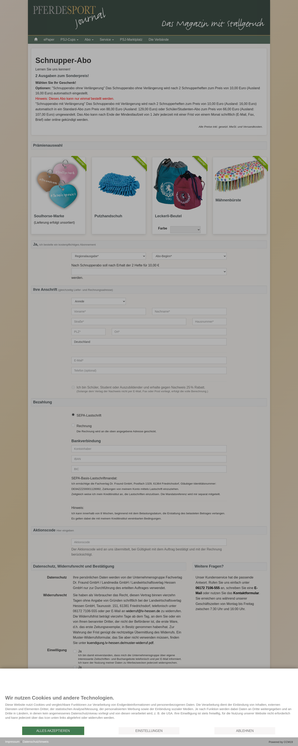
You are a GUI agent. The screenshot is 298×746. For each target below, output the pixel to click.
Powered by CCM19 (281, 742)
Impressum (12, 741)
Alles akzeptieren (53, 731)
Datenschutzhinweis (36, 741)
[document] (149, 710)
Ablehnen (245, 731)
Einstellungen (148, 731)
